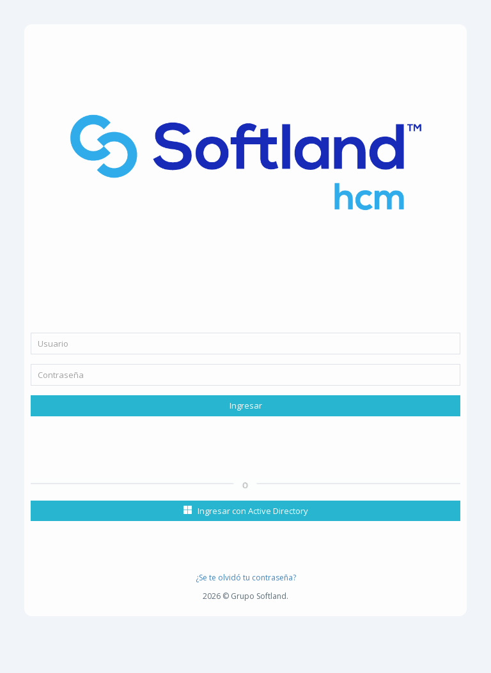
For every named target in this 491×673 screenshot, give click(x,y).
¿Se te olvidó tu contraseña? (246, 577)
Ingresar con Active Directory (245, 511)
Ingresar (246, 405)
